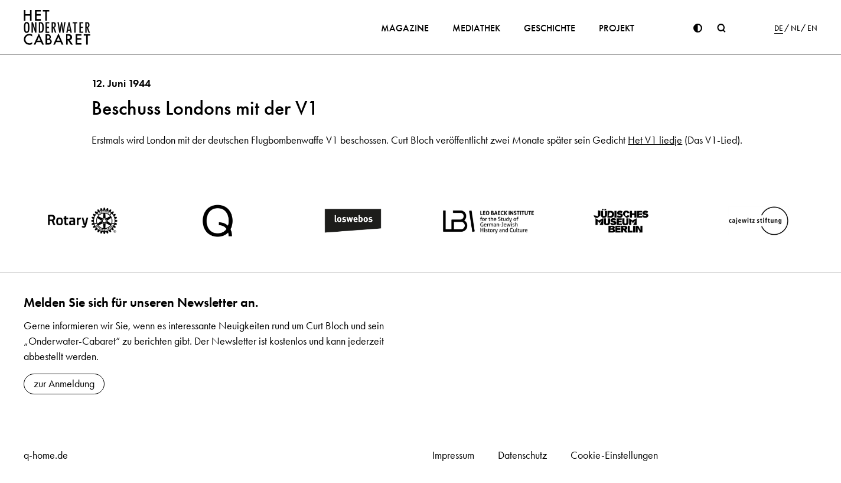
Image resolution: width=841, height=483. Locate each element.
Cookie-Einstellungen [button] (614, 455)
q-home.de (46, 455)
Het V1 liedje (655, 140)
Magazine (405, 28)
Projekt (616, 28)
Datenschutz (522, 455)
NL (795, 28)
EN (812, 28)
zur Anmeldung (64, 383)
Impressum (453, 455)
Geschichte (549, 28)
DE (778, 28)
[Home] (57, 27)
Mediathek (476, 28)
